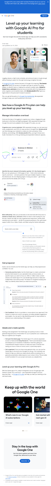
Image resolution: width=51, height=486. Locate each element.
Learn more (7, 470)
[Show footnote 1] (8, 77)
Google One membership (27, 88)
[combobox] (45, 37)
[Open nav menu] (2, 7)
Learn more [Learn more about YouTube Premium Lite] (41, 4)
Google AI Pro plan (8, 75)
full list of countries (12, 469)
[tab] (23, 423)
